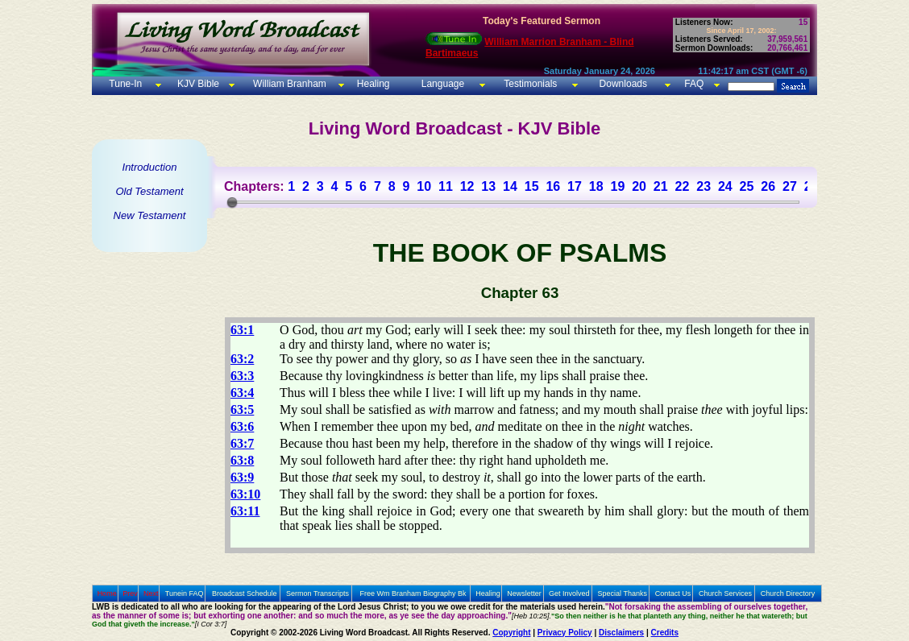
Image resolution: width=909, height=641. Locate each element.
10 (424, 186)
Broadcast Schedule (244, 593)
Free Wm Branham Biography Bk (413, 593)
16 (553, 186)
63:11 (244, 511)
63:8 (242, 460)
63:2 (242, 359)
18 (596, 186)
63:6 (242, 426)
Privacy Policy (565, 632)
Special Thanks (622, 593)
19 (617, 186)
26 (768, 186)
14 (510, 186)
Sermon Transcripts (317, 593)
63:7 (242, 443)
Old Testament (149, 191)
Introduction (149, 167)
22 (682, 186)
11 (445, 186)
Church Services (725, 593)
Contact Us (673, 593)
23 (703, 186)
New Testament (150, 215)
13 (488, 186)
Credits (665, 632)
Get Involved (569, 593)
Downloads (623, 83)
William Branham (288, 83)
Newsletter (524, 593)
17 (574, 186)
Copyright (511, 632)
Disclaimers (621, 632)
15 (532, 186)
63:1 (242, 330)
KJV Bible (197, 83)
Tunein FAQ (184, 593)
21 (661, 186)
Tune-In (125, 83)
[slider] (232, 202)
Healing (371, 83)
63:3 (242, 376)
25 (747, 186)
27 (789, 186)
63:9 (242, 477)
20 (639, 186)
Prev (130, 593)
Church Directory (788, 593)
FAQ (694, 83)
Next (151, 593)
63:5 (242, 409)
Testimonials (530, 83)
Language (441, 83)
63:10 (245, 494)
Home (107, 593)
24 (725, 186)
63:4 (242, 392)
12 (467, 186)
